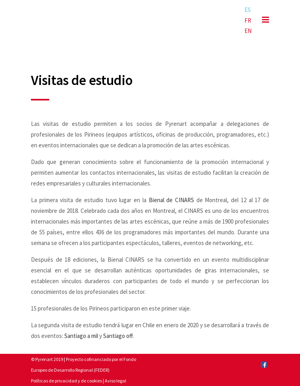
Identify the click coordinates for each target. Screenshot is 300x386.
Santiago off (118, 336)
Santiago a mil (81, 336)
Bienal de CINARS (171, 200)
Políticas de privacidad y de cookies (66, 381)
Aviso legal (115, 381)
